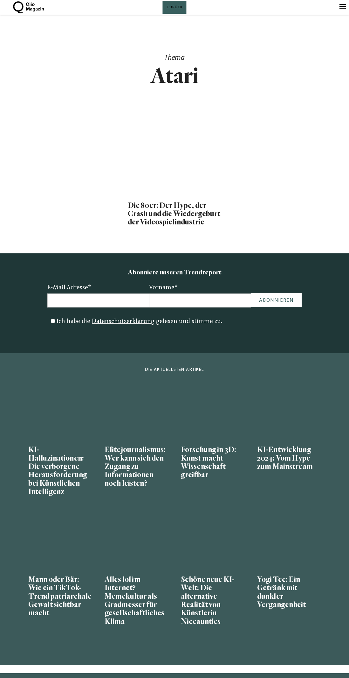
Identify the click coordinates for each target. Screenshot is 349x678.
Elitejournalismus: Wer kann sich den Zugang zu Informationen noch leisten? (135, 466)
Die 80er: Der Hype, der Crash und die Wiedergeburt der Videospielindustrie (174, 214)
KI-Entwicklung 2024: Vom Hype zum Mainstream (285, 458)
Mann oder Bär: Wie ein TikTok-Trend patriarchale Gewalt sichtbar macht (60, 596)
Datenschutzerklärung (123, 322)
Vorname (163, 288)
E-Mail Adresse (69, 288)
